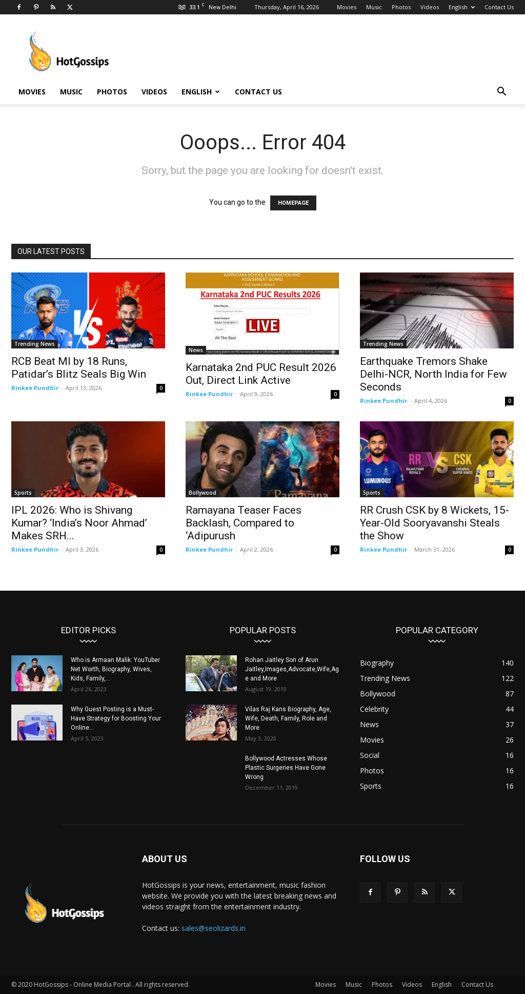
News (196, 350)
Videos (429, 7)
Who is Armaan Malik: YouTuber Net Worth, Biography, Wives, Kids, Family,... (115, 669)
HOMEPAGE (293, 203)
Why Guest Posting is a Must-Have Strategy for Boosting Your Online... (116, 718)
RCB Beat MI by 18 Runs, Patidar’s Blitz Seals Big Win (78, 367)
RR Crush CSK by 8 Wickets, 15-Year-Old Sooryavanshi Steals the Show (434, 523)
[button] (501, 93)
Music (374, 7)
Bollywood (202, 492)
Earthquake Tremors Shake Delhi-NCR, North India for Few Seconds (433, 374)
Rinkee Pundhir (34, 388)
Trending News (34, 343)
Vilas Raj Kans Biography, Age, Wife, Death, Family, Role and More (288, 718)
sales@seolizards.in (213, 928)
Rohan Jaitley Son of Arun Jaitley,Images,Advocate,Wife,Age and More (292, 669)
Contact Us (499, 7)
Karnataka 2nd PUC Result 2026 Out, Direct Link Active (261, 373)
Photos (401, 7)
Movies (346, 7)
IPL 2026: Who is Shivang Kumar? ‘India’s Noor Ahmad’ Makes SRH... (79, 523)
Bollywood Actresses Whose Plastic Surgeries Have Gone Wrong (286, 768)
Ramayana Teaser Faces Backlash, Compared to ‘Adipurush (243, 523)
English (462, 7)
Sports (23, 492)
